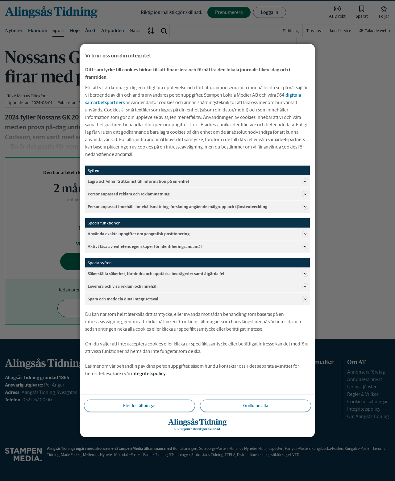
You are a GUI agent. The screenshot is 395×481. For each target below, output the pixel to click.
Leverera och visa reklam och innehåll (198, 286)
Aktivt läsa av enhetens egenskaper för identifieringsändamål (198, 247)
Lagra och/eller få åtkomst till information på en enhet (198, 181)
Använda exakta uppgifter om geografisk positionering (198, 234)
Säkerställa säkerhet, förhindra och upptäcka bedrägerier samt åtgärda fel (198, 274)
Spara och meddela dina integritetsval (198, 299)
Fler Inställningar (139, 405)
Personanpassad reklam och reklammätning (198, 194)
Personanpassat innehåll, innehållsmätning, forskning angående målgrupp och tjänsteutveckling (198, 207)
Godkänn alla (255, 405)
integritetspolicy (148, 373)
